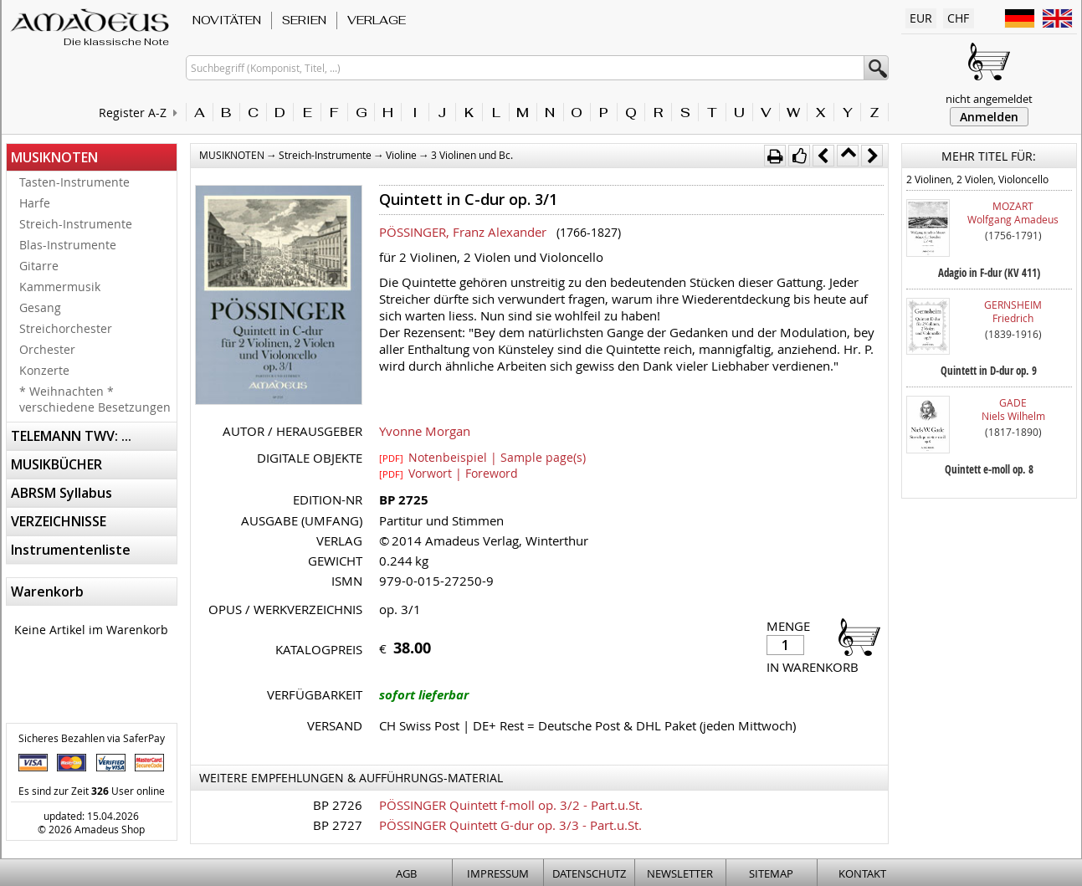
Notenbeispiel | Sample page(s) (482, 456)
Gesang (40, 307)
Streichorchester (65, 328)
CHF (958, 18)
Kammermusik (59, 286)
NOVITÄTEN (226, 20)
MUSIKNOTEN (54, 157)
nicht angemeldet (989, 98)
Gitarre (39, 266)
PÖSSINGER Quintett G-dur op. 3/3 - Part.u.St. (510, 825)
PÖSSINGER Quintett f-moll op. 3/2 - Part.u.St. (511, 804)
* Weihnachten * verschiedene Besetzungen (95, 399)
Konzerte (44, 370)
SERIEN (304, 20)
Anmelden (989, 117)
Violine (401, 154)
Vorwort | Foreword (448, 472)
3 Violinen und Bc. (472, 154)
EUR (921, 18)
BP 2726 (337, 804)
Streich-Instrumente (75, 224)
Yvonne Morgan (424, 431)
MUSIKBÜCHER (56, 464)
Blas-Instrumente (67, 245)
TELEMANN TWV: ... (71, 436)
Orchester (47, 349)
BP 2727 (337, 825)
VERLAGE (376, 20)
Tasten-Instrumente (74, 182)
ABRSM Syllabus (61, 493)
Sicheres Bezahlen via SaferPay (91, 738)
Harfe (34, 203)
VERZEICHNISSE (58, 521)
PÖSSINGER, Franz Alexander (462, 231)
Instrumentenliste (71, 549)
